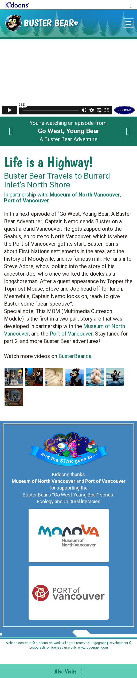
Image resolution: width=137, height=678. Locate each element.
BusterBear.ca (74, 356)
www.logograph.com (92, 647)
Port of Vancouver (71, 333)
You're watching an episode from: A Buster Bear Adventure (69, 131)
